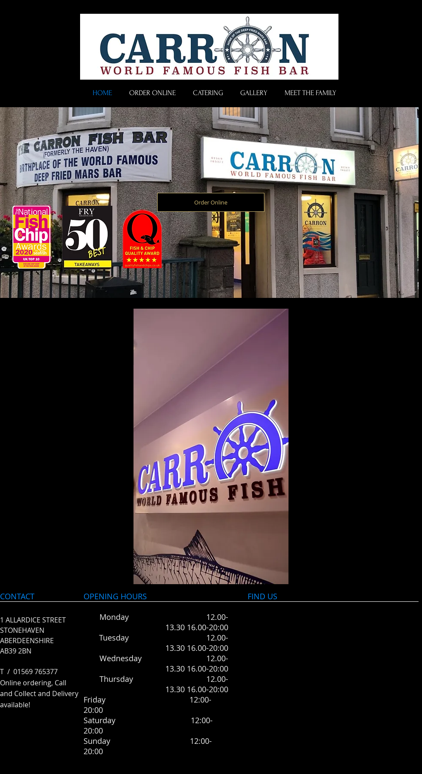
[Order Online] (210, 202)
